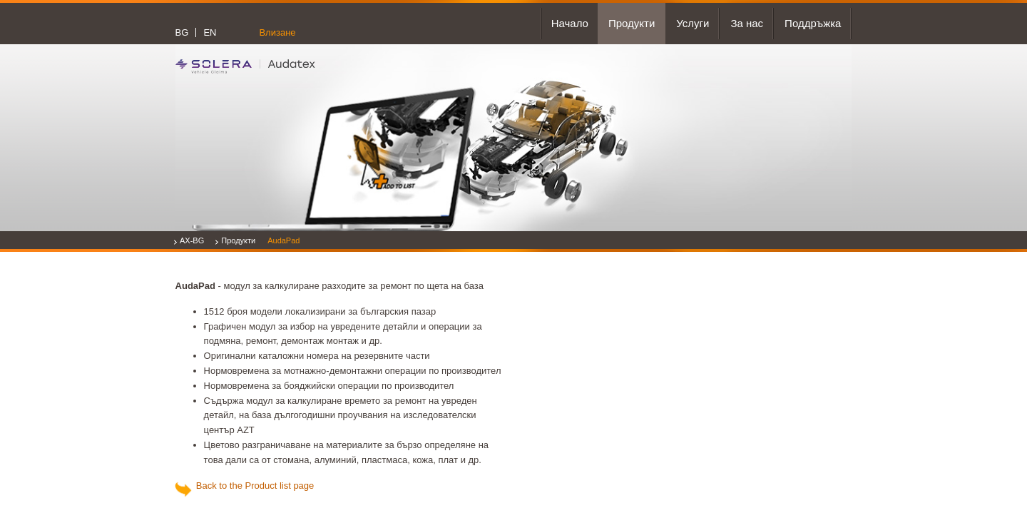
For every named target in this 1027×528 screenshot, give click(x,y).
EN (209, 32)
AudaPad (283, 240)
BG (182, 32)
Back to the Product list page (253, 485)
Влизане (277, 32)
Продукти (238, 240)
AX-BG (192, 240)
